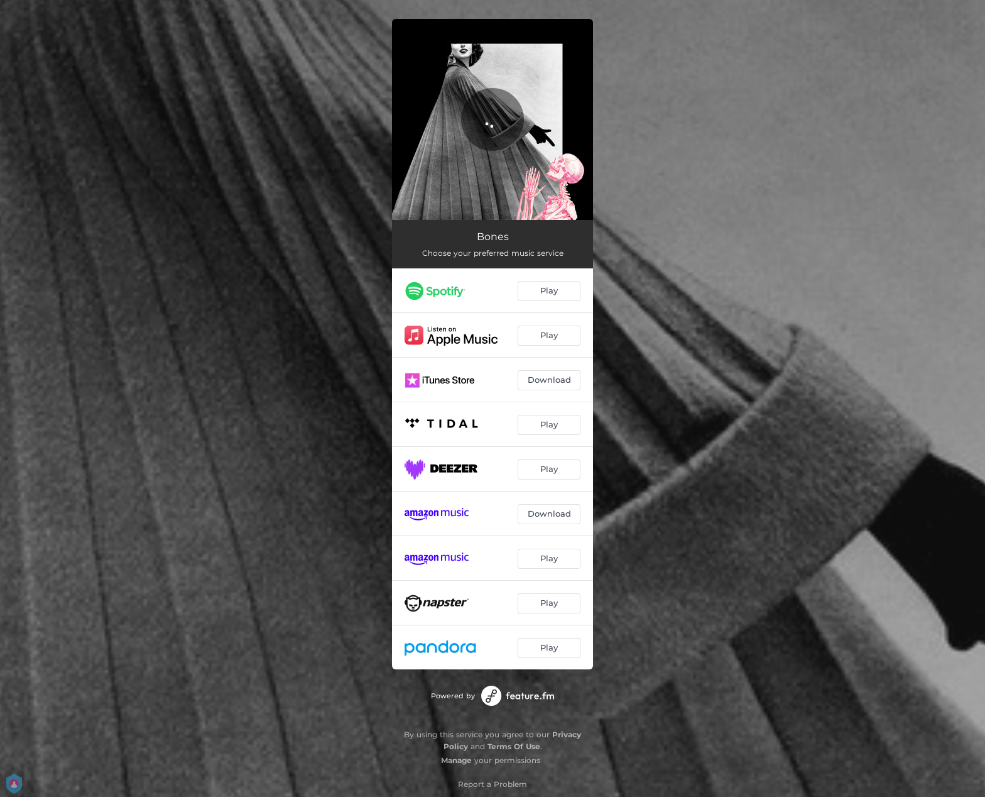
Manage (456, 760)
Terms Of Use (513, 746)
